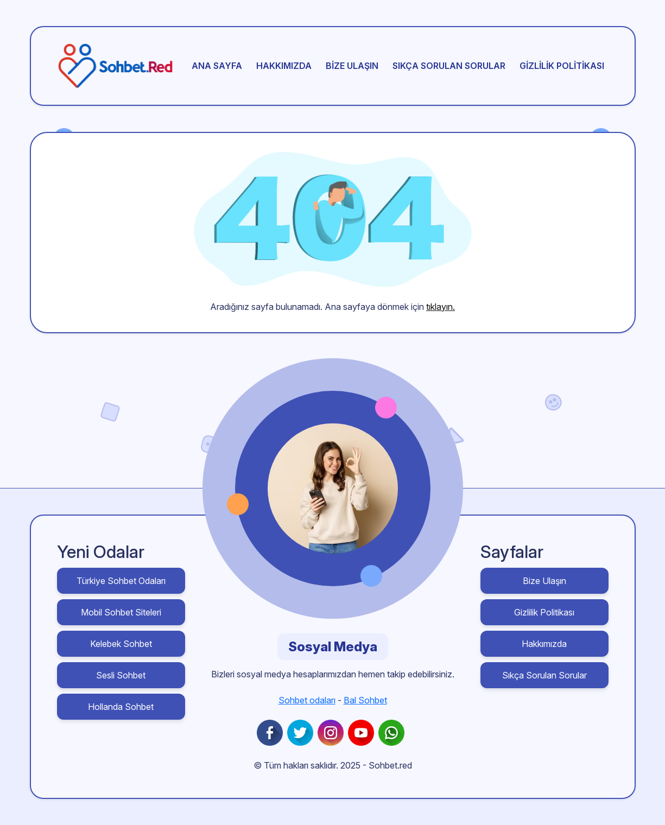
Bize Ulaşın (352, 65)
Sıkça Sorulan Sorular (448, 65)
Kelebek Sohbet (121, 643)
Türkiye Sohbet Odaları (121, 580)
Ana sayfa (217, 65)
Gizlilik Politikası (562, 65)
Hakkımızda (284, 65)
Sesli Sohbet (120, 675)
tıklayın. (440, 306)
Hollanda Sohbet (121, 706)
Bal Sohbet (365, 700)
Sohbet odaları (306, 700)
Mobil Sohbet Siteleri (121, 612)
